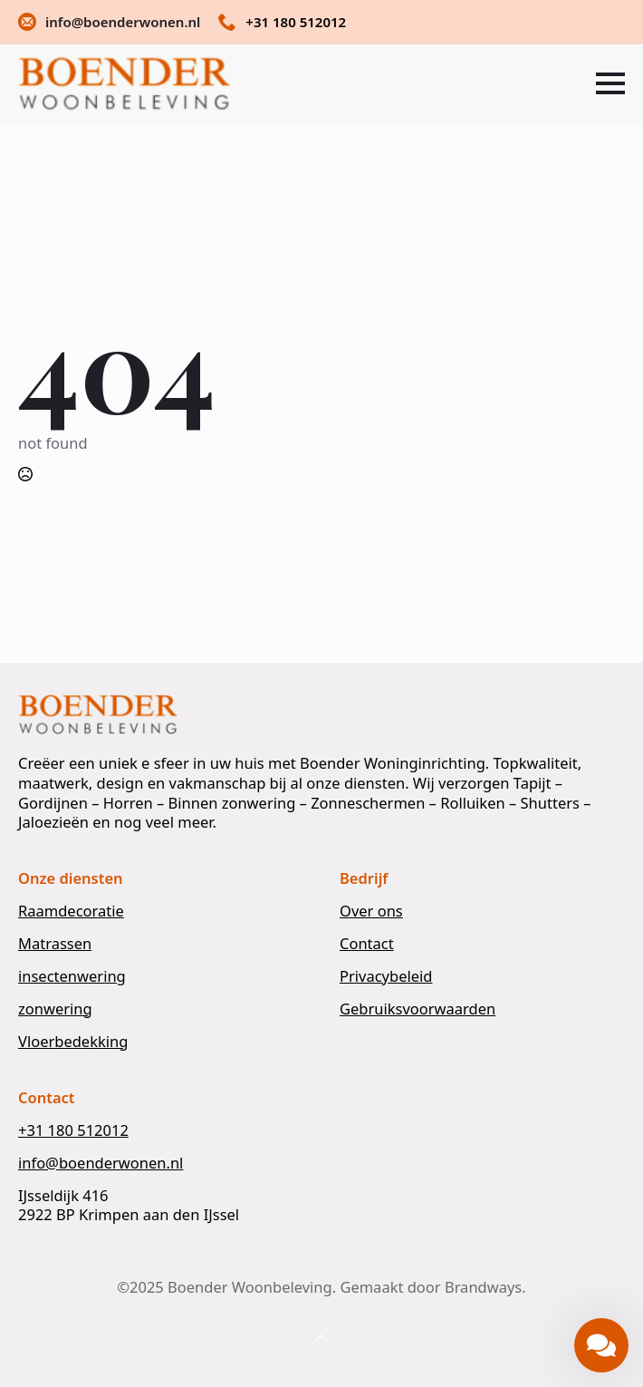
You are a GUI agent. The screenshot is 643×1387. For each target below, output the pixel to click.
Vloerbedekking (73, 1042)
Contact (367, 944)
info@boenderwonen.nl (100, 1163)
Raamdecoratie (71, 911)
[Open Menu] (610, 83)
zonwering (55, 1009)
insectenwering (72, 976)
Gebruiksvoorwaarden (417, 1009)
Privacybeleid (386, 976)
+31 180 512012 (73, 1130)
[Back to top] (321, 1339)
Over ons (371, 911)
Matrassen (54, 944)
